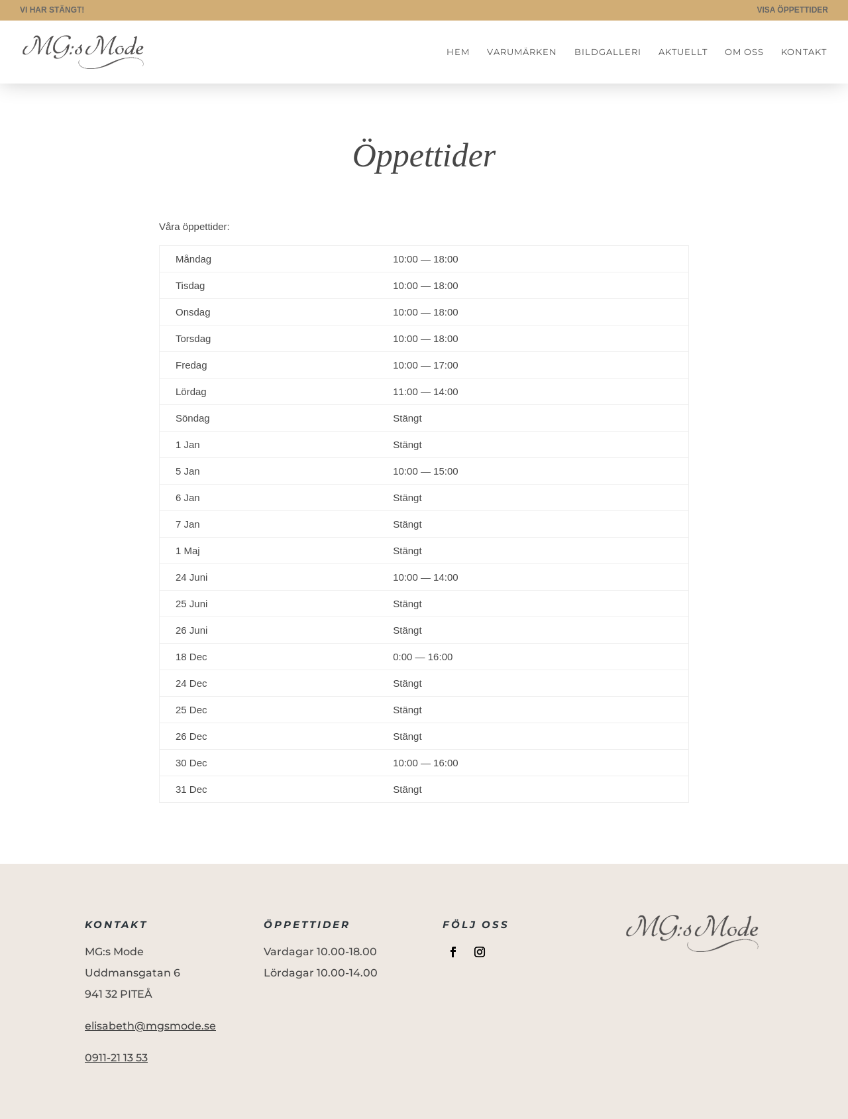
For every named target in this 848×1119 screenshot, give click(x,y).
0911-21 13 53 (116, 1057)
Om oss (744, 52)
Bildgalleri (607, 52)
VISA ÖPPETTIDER (792, 10)
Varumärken (522, 52)
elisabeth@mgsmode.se (150, 1026)
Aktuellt (683, 52)
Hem (458, 52)
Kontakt (804, 52)
